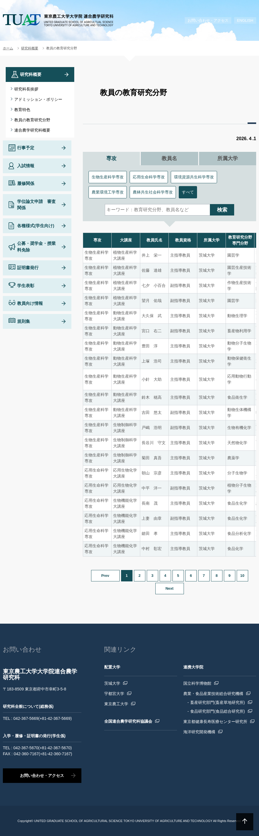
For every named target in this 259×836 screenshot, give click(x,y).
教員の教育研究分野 (32, 120)
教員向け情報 (30, 303)
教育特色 (22, 109)
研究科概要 (29, 48)
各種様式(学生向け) (35, 225)
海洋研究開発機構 (199, 732)
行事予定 (25, 147)
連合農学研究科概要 (32, 130)
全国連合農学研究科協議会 (128, 721)
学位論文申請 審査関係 (36, 204)
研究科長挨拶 (26, 89)
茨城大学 (112, 683)
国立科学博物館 (197, 683)
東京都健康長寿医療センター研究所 (215, 721)
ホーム (8, 48)
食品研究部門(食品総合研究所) (217, 711)
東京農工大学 (116, 704)
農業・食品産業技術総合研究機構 (213, 693)
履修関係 (25, 183)
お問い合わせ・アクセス (208, 20)
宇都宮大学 (114, 693)
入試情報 (25, 165)
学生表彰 (25, 285)
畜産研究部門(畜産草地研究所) (217, 702)
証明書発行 (28, 267)
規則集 (23, 321)
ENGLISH (245, 20)
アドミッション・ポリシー (38, 99)
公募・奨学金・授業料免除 (36, 246)
